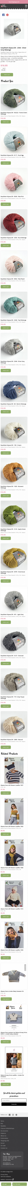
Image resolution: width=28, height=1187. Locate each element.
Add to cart (7, 74)
